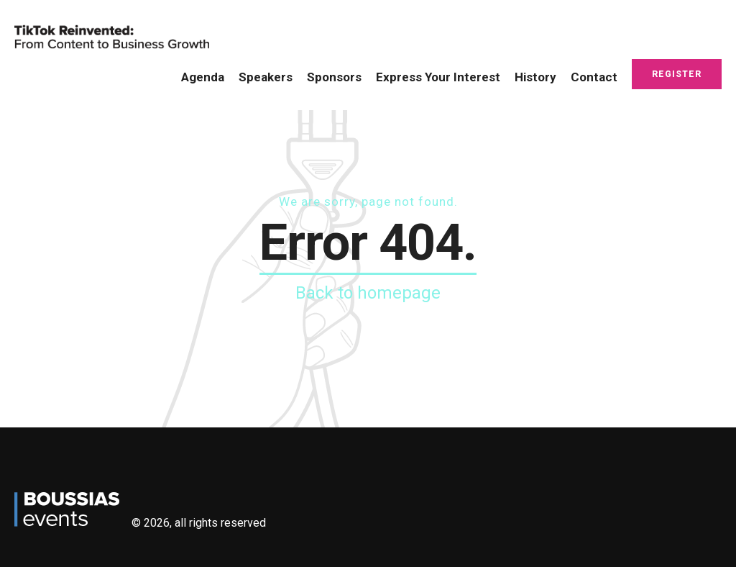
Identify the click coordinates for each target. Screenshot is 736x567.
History (535, 77)
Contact (594, 77)
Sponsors (334, 77)
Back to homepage (368, 293)
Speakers (266, 77)
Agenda (202, 77)
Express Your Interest (438, 77)
